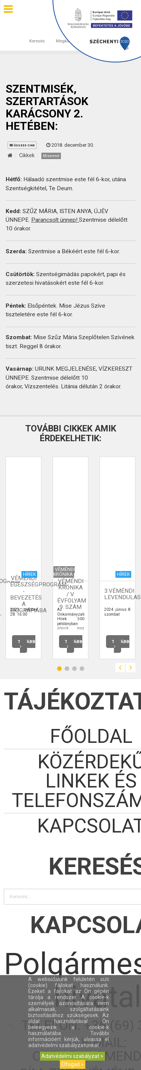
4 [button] (82, 669)
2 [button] (67, 669)
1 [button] (59, 669)
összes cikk (22, 145)
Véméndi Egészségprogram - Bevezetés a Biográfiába (38, 594)
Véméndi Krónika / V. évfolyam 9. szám (71, 594)
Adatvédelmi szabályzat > (72, 1056)
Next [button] (130, 667)
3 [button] (74, 669)
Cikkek (27, 155)
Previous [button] (120, 667)
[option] (23, 558)
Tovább (26, 644)
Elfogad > (72, 1064)
